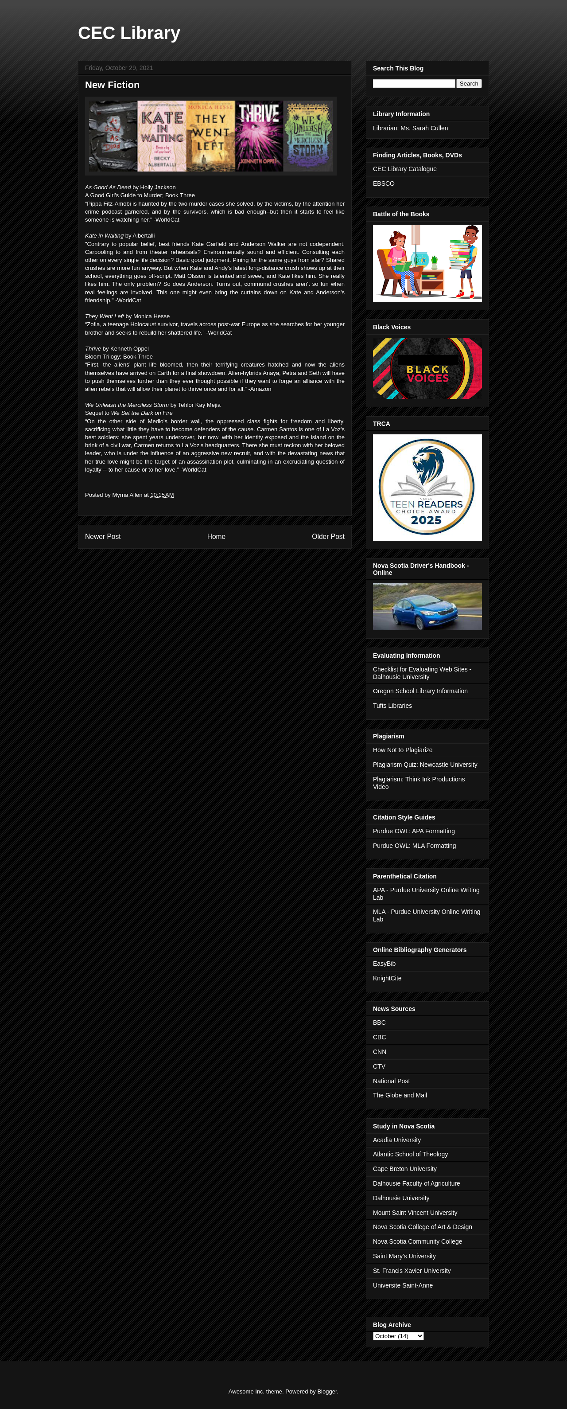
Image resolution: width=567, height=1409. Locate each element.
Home (216, 536)
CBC (379, 1037)
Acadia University (397, 1140)
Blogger (327, 1391)
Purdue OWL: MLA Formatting (414, 845)
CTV (379, 1066)
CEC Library (129, 33)
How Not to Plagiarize (403, 749)
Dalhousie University (401, 1198)
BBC (379, 1022)
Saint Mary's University (404, 1256)
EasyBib (384, 963)
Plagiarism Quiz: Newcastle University (425, 764)
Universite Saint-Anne (403, 1285)
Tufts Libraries (392, 705)
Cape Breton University (405, 1168)
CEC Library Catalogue (405, 168)
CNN (379, 1051)
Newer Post (103, 536)
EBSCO (384, 183)
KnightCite (387, 978)
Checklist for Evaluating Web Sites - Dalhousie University (422, 673)
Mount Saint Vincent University (415, 1212)
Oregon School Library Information (420, 691)
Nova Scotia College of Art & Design (422, 1226)
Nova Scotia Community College (417, 1241)
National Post (391, 1081)
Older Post (328, 536)
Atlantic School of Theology (410, 1154)
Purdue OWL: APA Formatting (414, 831)
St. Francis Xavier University (412, 1270)
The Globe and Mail (400, 1095)
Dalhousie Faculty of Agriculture (416, 1183)
